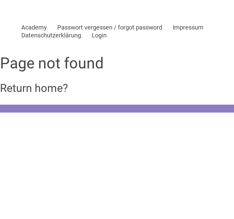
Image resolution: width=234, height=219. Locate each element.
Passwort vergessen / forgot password (109, 27)
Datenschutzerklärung (51, 35)
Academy (34, 27)
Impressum (188, 27)
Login (99, 35)
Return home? (34, 88)
